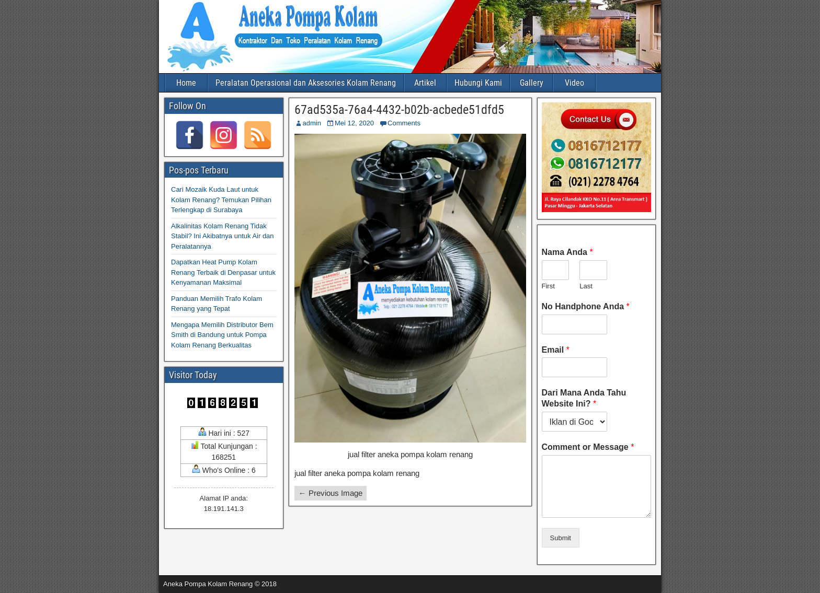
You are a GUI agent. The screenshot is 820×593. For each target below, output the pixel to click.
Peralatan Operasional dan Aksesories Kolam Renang (305, 83)
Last (586, 286)
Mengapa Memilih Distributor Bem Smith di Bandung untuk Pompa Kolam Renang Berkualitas (222, 335)
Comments (404, 123)
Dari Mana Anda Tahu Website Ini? (584, 398)
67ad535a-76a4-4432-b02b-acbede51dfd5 (399, 109)
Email (556, 349)
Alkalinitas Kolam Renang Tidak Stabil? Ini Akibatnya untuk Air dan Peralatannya (222, 236)
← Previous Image (330, 493)
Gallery (531, 83)
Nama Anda (567, 252)
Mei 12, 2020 (354, 123)
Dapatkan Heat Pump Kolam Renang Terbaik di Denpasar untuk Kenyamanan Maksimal (223, 272)
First (548, 286)
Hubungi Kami (478, 83)
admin (312, 123)
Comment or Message (588, 447)
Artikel (425, 83)
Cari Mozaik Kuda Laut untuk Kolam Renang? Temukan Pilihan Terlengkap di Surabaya (221, 199)
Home (186, 83)
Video (574, 83)
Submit (560, 538)
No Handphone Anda (586, 306)
